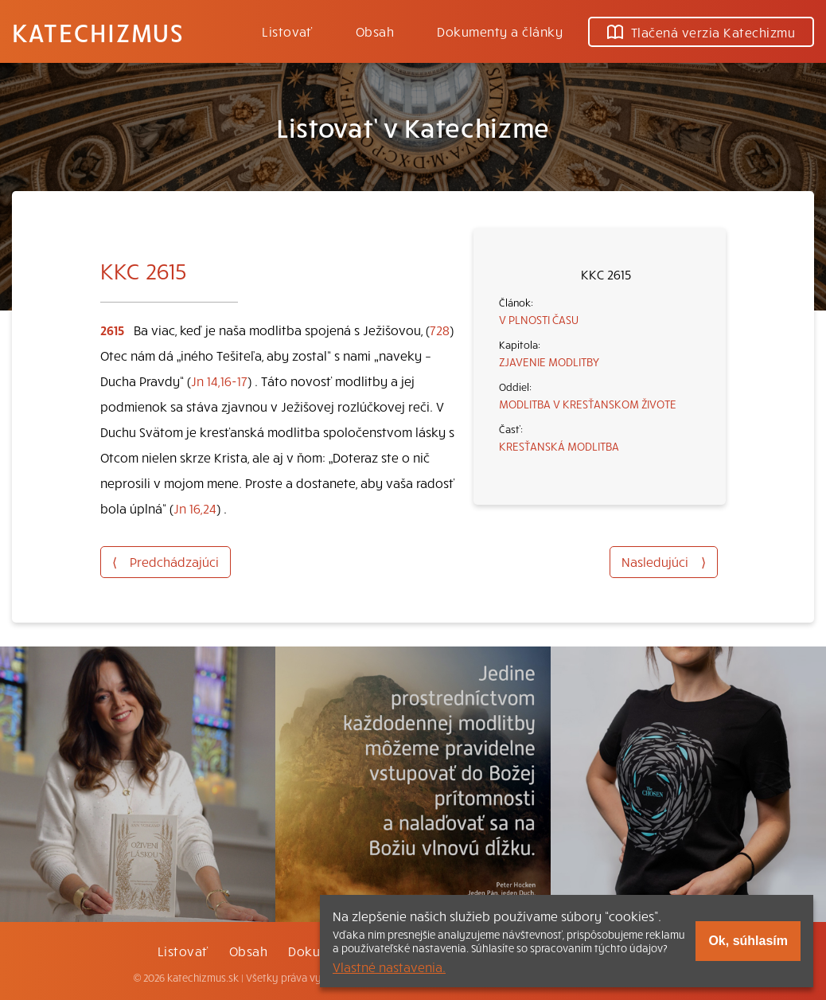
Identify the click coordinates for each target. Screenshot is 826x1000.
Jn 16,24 (194, 508)
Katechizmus (98, 32)
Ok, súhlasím (748, 940)
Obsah (375, 31)
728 (440, 330)
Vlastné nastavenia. (389, 967)
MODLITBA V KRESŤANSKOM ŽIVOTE (587, 403)
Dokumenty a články (500, 31)
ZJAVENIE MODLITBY (549, 361)
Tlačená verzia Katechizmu (701, 32)
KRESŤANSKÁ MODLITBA (559, 446)
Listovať (287, 31)
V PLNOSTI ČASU (539, 319)
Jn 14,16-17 (219, 381)
